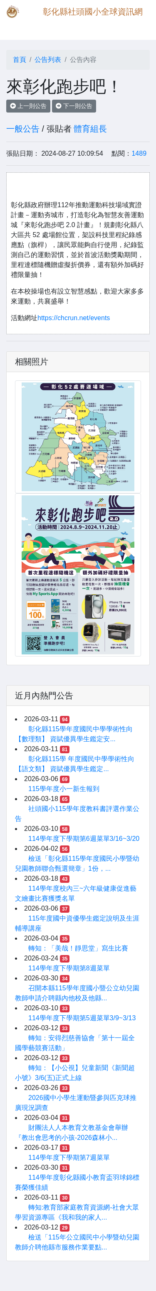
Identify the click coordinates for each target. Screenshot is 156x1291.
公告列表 (48, 59)
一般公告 (23, 128)
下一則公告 (74, 106)
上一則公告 (28, 106)
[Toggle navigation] (18, 28)
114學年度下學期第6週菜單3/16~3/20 (83, 838)
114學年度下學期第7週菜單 (69, 1157)
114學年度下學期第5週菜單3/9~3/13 (82, 1018)
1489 (138, 153)
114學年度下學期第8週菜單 (69, 968)
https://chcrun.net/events (73, 317)
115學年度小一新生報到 (63, 788)
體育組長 (90, 128)
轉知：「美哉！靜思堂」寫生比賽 (78, 948)
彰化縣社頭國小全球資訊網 (93, 11)
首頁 (19, 59)
